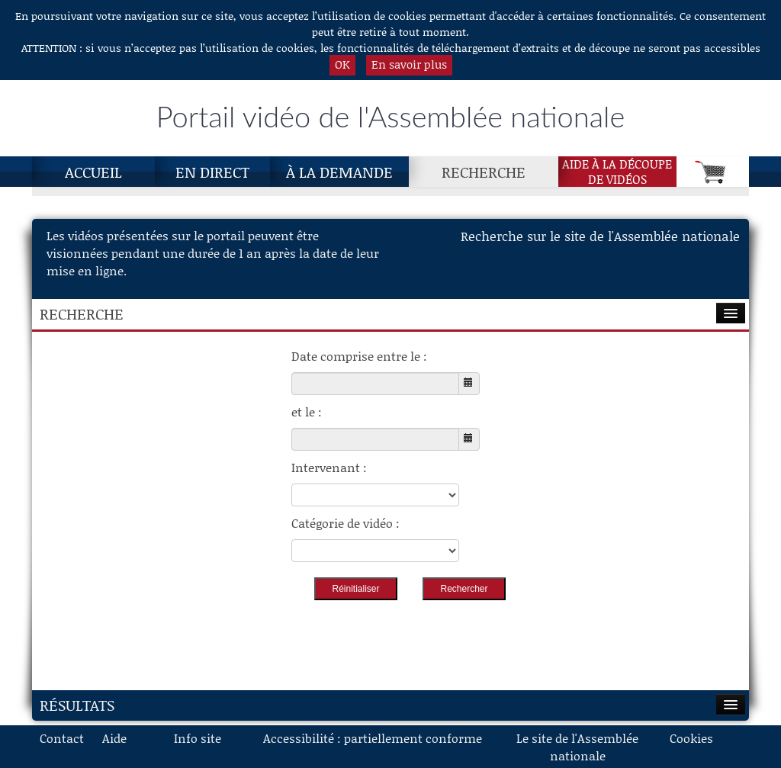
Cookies (691, 738)
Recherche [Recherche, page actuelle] (483, 171)
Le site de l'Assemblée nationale (577, 746)
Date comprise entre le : (359, 356)
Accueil (93, 171)
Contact (62, 738)
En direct (212, 171)
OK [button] (342, 64)
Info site (197, 738)
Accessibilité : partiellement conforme (372, 738)
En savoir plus (409, 64)
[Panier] (713, 171)
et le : (306, 411)
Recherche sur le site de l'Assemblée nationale (600, 236)
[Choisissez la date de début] (375, 383)
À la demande (339, 171)
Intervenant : (329, 467)
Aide (114, 738)
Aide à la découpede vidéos (617, 171)
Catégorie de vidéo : (345, 523)
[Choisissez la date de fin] (375, 439)
